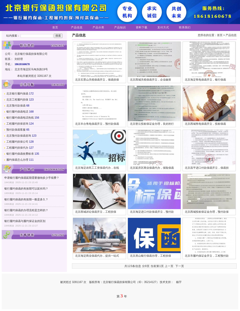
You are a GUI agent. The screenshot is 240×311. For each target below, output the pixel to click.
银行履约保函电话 (17, 111)
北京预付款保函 (16, 105)
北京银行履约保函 (17, 93)
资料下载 (141, 27)
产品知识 (120, 27)
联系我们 (185, 27)
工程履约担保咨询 (17, 123)
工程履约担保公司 (17, 141)
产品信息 (77, 27)
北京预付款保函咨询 (18, 135)
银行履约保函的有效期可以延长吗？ (26, 188)
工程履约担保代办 (17, 147)
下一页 (179, 266)
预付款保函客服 (16, 129)
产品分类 (98, 27)
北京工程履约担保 (17, 99)
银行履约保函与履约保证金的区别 (24, 221)
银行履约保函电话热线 (20, 117)
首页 (55, 27)
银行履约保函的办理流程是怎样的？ (26, 210)
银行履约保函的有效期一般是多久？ (26, 199)
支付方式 (163, 27)
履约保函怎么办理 (17, 159)
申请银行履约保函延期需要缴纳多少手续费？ (31, 177)
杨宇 (179, 282)
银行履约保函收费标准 (20, 153)
